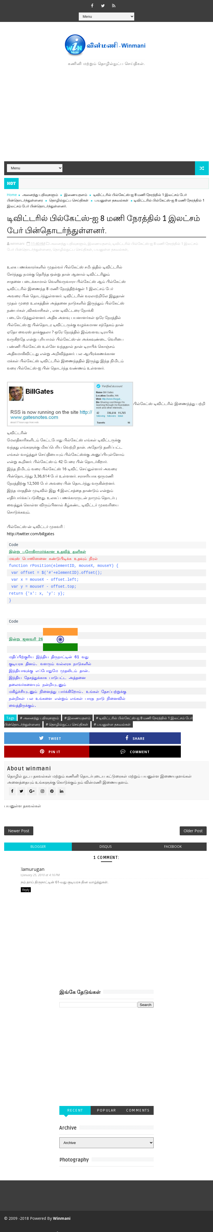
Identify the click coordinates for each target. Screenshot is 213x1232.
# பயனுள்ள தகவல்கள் (112, 723)
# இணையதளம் (77, 717)
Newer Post (18, 819)
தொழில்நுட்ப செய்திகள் (68, 200)
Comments (137, 1100)
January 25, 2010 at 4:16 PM (43, 865)
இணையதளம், (99, 242)
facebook (173, 836)
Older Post (193, 819)
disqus (105, 836)
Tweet (33, 737)
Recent (75, 1100)
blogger (38, 836)
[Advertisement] (106, 114)
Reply (25, 880)
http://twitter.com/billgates (30, 533)
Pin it (135, 737)
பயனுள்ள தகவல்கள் (111, 200)
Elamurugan (33, 859)
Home (12, 194)
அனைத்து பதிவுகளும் (40, 194)
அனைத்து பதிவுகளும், (68, 242)
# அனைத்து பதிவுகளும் (39, 717)
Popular (106, 1100)
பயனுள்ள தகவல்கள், (111, 248)
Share (84, 737)
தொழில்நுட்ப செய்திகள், (73, 248)
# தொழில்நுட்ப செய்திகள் (67, 723)
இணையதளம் (75, 194)
